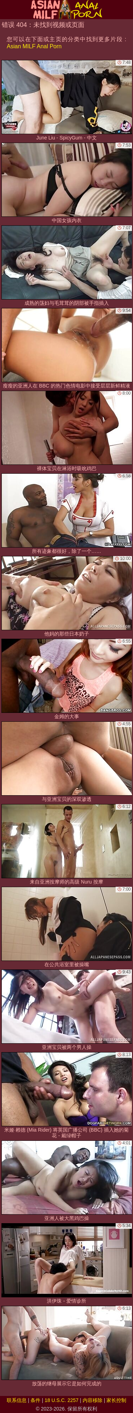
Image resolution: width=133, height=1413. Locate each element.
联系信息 (17, 1400)
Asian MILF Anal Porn (34, 46)
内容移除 (92, 1400)
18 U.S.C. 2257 (62, 1400)
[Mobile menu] (6, 9)
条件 (35, 1400)
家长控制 (116, 1400)
